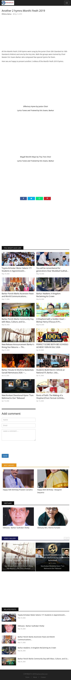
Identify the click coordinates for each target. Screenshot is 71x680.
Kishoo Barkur (7, 14)
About (35, 677)
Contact (43, 677)
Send (5, 456)
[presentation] (19, 446)
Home (27, 677)
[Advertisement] (35, 33)
